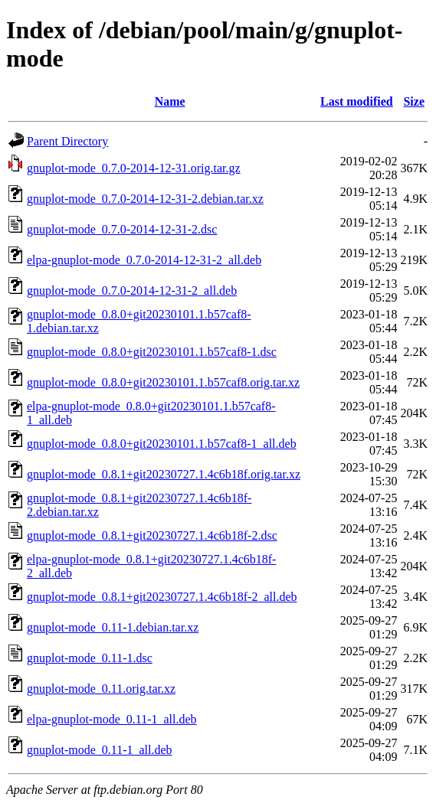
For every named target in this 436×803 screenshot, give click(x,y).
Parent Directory (67, 141)
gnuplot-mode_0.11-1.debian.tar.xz (112, 627)
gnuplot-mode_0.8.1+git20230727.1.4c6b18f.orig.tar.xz (163, 474)
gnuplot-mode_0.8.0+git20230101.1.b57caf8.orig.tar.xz (163, 382)
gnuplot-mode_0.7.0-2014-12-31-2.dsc (122, 229)
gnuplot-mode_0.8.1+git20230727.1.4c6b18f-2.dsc (152, 535)
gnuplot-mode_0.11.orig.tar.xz (101, 688)
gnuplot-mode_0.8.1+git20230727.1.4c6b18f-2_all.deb (162, 596)
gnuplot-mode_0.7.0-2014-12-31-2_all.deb (132, 290)
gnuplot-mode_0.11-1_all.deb (99, 749)
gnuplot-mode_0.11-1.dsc (89, 657)
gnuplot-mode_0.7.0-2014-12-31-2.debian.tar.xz (145, 198)
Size (414, 101)
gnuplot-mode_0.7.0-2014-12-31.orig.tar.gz (134, 168)
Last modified (356, 101)
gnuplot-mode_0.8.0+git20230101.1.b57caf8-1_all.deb (162, 443)
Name (170, 101)
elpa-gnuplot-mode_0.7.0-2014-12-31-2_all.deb (144, 259)
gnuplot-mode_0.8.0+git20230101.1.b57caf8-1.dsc (152, 351)
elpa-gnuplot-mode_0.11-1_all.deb (112, 719)
